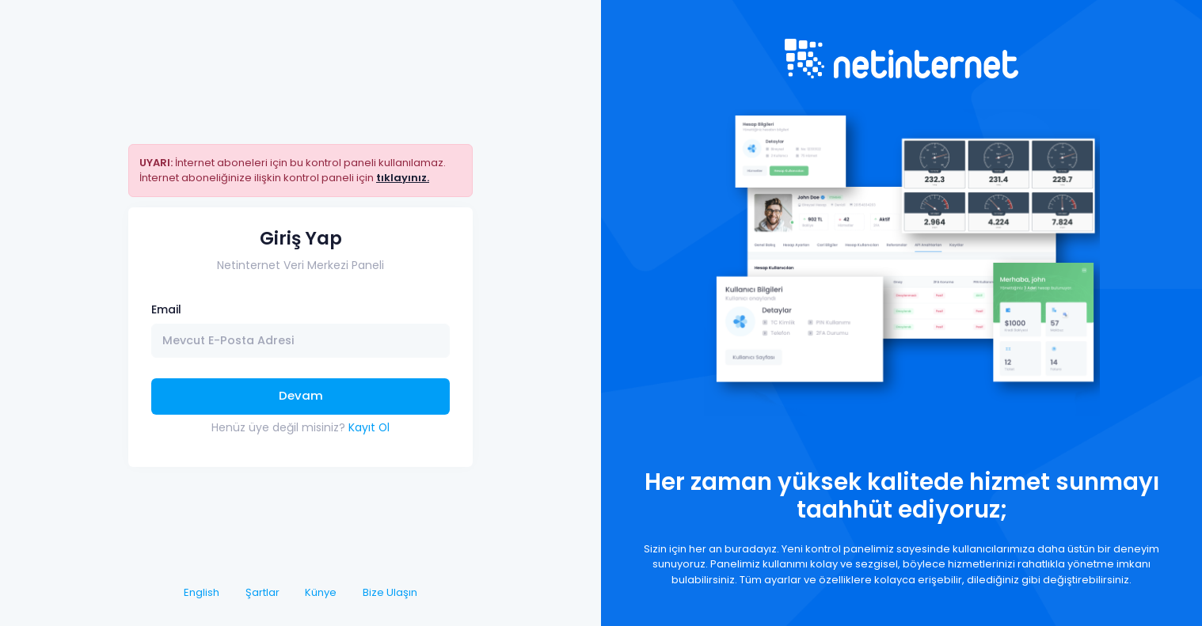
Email (166, 309)
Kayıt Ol (369, 427)
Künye (321, 592)
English (201, 592)
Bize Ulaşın (390, 592)
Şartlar (262, 592)
